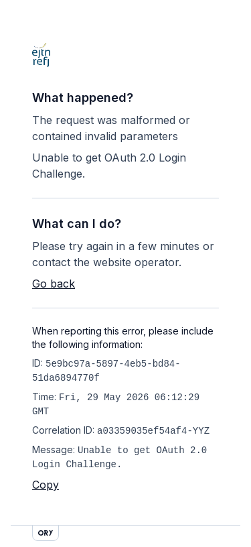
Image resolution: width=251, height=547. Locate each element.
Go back (53, 283)
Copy (45, 484)
